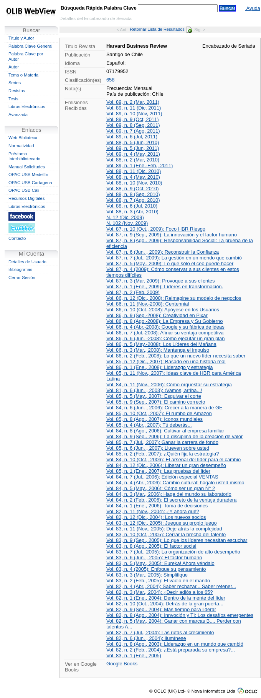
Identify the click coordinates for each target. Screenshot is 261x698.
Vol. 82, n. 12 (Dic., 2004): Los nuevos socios (156, 517)
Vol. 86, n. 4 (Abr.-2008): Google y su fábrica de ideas (165, 327)
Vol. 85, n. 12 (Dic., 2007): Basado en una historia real (166, 361)
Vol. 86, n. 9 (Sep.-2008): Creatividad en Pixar (157, 315)
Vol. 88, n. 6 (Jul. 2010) (131, 206)
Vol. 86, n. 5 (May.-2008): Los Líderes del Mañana (161, 344)
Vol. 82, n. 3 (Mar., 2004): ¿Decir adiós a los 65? (159, 592)
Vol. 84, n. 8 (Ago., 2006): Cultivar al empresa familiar (165, 431)
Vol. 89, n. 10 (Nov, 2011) (134, 113)
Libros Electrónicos (26, 106)
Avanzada (18, 114)
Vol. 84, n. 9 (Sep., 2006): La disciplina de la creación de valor (174, 436)
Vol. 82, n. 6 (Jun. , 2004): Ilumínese (146, 638)
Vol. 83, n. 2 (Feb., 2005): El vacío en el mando (158, 580)
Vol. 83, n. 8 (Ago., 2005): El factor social (151, 546)
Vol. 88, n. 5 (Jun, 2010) (132, 142)
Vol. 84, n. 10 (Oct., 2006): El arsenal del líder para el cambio (173, 459)
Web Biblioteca (22, 137)
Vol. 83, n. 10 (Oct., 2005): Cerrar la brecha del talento (166, 534)
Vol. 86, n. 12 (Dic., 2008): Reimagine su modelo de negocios (173, 298)
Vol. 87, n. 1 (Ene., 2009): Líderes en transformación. (164, 286)
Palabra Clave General (30, 46)
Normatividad (21, 145)
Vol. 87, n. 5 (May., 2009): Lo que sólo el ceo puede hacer (169, 263)
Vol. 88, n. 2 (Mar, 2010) (132, 160)
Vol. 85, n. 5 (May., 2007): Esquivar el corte (153, 396)
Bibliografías (20, 269)
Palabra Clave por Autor (25, 56)
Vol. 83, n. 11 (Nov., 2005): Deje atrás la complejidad (164, 529)
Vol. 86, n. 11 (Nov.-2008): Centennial (147, 304)
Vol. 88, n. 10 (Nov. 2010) (134, 183)
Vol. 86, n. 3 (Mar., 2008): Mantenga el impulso (157, 350)
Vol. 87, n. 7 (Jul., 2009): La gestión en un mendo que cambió (174, 258)
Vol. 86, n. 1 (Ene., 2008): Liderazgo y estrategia (159, 367)
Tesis (13, 98)
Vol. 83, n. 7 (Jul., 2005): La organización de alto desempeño (173, 552)
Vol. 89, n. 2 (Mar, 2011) (132, 102)
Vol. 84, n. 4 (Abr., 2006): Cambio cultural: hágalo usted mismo (175, 482)
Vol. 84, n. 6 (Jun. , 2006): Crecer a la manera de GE (164, 407)
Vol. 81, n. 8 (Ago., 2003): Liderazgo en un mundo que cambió (174, 644)
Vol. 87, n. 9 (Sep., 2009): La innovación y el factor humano (171, 235)
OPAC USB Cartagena (30, 182)
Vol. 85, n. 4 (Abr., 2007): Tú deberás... (149, 425)
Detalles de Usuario (27, 261)
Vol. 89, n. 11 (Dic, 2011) (133, 108)
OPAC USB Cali (23, 190)
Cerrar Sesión (21, 277)
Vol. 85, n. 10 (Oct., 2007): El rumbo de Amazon (159, 413)
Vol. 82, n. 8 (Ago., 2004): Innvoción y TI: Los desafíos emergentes (179, 615)
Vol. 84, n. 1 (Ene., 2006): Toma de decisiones (157, 506)
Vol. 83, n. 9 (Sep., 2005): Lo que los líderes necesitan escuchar (177, 540)
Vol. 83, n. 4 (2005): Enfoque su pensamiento (156, 569)
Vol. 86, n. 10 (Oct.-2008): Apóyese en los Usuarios (162, 309)
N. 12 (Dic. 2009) (125, 217)
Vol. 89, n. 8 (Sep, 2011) (133, 125)
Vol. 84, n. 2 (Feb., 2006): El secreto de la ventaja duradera (171, 500)
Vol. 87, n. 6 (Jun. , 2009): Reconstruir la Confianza (162, 252)
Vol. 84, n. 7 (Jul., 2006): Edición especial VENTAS (162, 477)
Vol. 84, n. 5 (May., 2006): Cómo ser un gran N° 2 (160, 488)
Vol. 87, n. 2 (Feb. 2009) (133, 292)
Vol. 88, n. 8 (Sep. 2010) (133, 194)
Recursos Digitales (26, 198)
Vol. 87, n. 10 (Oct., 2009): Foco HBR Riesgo (155, 229)
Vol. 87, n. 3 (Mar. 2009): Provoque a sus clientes (160, 281)
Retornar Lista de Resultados (161, 29)
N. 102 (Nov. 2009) (127, 223)
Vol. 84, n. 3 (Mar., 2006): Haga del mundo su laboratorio (168, 494)
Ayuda (252, 8)
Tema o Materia (23, 75)
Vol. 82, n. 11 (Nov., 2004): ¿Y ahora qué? (152, 511)
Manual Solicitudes (26, 167)
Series (14, 82)
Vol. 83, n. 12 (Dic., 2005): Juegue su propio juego (161, 523)
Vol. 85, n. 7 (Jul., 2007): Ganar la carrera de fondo (162, 442)
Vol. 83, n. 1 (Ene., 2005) (133, 655)
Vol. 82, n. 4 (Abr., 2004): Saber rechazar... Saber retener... (171, 586)
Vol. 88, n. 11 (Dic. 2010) (133, 171)
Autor (13, 67)
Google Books (121, 663)
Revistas (16, 90)
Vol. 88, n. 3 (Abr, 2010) (132, 211)
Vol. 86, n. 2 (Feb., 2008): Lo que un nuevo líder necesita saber (176, 356)
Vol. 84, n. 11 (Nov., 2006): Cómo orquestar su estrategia (169, 384)
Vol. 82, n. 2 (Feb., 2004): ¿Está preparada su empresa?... (170, 650)
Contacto (17, 238)
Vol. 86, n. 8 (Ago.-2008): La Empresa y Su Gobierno (164, 321)
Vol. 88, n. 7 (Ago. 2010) (133, 200)
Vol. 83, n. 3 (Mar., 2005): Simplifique (147, 575)
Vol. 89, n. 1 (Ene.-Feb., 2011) (139, 165)
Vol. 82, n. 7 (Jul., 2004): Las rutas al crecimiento (160, 632)
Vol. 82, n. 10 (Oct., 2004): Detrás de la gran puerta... (164, 604)
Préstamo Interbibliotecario (24, 156)
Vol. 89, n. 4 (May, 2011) (133, 154)
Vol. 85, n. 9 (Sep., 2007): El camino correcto (155, 402)
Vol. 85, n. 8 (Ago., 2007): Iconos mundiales (154, 419)
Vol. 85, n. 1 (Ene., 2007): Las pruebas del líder (158, 471)
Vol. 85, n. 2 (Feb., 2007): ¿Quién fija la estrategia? (162, 454)
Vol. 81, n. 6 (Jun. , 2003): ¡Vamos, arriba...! (154, 390)
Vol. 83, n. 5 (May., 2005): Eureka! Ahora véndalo (160, 563)
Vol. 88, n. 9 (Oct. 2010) (132, 188)
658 (110, 80)
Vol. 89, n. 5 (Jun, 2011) (132, 148)
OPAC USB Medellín (28, 174)
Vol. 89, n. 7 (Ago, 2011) (133, 131)
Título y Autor (21, 38)
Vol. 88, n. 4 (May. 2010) (133, 177)
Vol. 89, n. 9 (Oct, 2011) (132, 119)
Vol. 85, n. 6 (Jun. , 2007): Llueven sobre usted (157, 448)
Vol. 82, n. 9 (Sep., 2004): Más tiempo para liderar (161, 609)
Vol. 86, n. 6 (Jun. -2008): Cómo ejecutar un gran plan (165, 338)
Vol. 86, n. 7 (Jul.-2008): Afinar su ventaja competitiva (165, 333)
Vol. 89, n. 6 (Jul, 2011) (131, 137)
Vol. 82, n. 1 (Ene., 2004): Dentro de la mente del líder (165, 598)
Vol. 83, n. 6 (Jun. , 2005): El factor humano (154, 557)
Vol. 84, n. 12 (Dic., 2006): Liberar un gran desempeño (166, 465)
